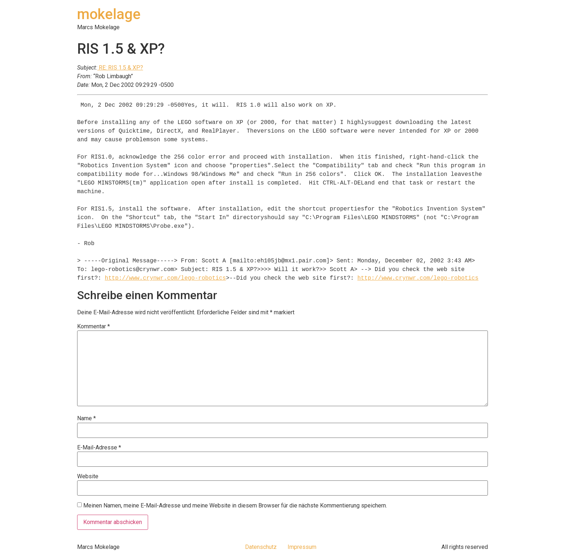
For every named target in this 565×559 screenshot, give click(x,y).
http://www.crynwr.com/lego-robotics (165, 278)
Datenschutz (261, 547)
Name (86, 418)
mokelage (109, 14)
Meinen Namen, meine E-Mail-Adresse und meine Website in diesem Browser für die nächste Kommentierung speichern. (235, 506)
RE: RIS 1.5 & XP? (120, 67)
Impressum (302, 547)
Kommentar (93, 326)
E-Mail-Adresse (99, 448)
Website (87, 476)
